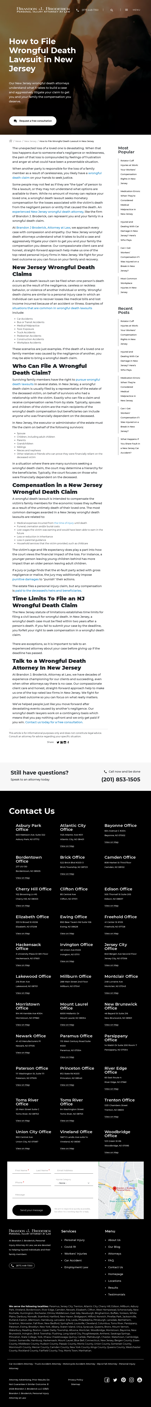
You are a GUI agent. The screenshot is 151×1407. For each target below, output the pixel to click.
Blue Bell (79, 1340)
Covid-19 (70, 1246)
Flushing (57, 1333)
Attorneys (114, 1253)
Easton (23, 1320)
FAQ (111, 1260)
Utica (79, 1326)
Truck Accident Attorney (48, 1363)
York (40, 1337)
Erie (68, 1320)
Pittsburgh (99, 1320)
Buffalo (114, 1313)
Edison (115, 1306)
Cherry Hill (104, 1306)
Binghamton (102, 1313)
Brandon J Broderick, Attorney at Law (43, 227)
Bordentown (33, 1309)
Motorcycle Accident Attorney (79, 1363)
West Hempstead (106, 1309)
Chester (105, 1337)
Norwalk (32, 1316)
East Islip (75, 1313)
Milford (92, 1316)
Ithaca (47, 1337)
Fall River (38, 1323)
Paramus (54, 1306)
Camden (60, 1309)
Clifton (91, 1309)
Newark (70, 1309)
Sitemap (75, 1384)
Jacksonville (129, 1316)
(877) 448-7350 (90, 10)
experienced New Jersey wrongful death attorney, (48, 211)
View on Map (67, 846)
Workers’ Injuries (75, 1253)
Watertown (117, 1337)
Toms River (117, 1323)
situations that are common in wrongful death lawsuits (52, 308)
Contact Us (115, 1267)
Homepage (115, 1274)
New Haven (66, 1316)
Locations (114, 1280)
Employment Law (76, 1267)
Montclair (84, 1330)
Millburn (125, 1306)
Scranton (14, 1323)
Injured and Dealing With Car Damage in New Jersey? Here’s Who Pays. (130, 231)
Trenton (78, 1306)
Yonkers (124, 1313)
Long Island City (72, 1333)
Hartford (54, 1316)
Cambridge (131, 1337)
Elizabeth (81, 1309)
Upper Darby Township (55, 1330)
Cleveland (91, 1323)
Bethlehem (124, 1320)
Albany (55, 1326)
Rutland (13, 1320)
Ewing (23, 1326)
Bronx (107, 1326)
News (18, 141)
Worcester (26, 1323)
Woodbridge (98, 1330)
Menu (136, 10)
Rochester (40, 1313)
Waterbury (15, 1330)
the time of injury (64, 523)
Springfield (66, 1323)
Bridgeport (80, 1316)
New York (45, 1326)
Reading (27, 1330)
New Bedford (51, 1323)
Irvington (27, 1333)
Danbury (21, 1316)
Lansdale (112, 1320)
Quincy (73, 1337)
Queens (98, 1326)
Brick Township (42, 1333)
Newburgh (87, 1313)
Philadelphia (85, 1320)
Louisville (79, 1323)
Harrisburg (47, 1320)
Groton (13, 1340)
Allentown (34, 1320)
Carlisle (82, 1337)
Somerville (24, 1340)
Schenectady (124, 1309)
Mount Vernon (120, 1326)
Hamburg (36, 1340)
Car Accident (73, 1260)
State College (29, 1337)
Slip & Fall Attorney (107, 1363)
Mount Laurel (65, 1340)
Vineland (20, 1309)
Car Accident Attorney (21, 1363)
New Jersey (30, 141)
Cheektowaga (60, 1337)
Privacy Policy (75, 1379)
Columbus (104, 1323)
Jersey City (66, 1306)
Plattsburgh (93, 1337)
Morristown (112, 1330)
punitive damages (25, 579)
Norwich (101, 1316)
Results (113, 1287)
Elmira (51, 1313)
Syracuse (88, 1326)
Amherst (105, 1333)
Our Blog (114, 1246)
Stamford (43, 1316)
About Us (114, 1240)
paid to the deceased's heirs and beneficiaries (48, 590)
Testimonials (116, 1294)
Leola (74, 1320)
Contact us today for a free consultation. (54, 722)
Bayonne (125, 1330)
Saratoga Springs (120, 1333)
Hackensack (50, 1340)
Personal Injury (74, 1240)
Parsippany (130, 1323)
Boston (37, 1330)
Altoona (73, 1330)
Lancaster (59, 1320)
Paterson (14, 1326)
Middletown (62, 1313)
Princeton (14, 1337)
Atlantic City (91, 1306)
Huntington (27, 1313)
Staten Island (67, 1326)
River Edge (48, 1309)
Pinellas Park (114, 1316)
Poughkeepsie (90, 1333)
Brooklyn (33, 1326)
